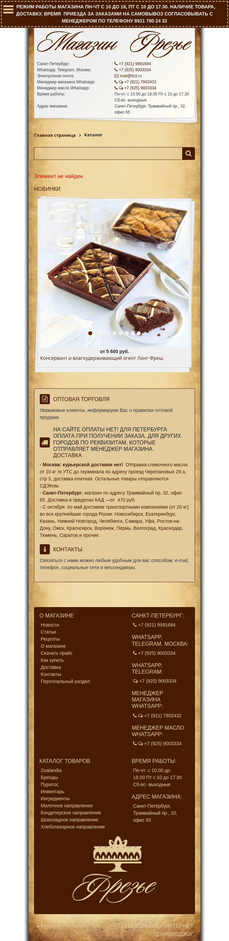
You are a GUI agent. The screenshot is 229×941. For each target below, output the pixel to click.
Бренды (49, 777)
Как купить (52, 660)
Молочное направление (67, 805)
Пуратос (50, 784)
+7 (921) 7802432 (135, 82)
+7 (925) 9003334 (133, 70)
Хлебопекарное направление (73, 826)
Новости (50, 625)
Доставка (67, 455)
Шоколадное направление (69, 819)
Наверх (48, 926)
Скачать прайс (56, 653)
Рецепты (50, 639)
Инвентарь (52, 791)
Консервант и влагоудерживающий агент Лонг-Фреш (101, 358)
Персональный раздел (65, 681)
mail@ (123, 76)
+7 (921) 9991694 (133, 63)
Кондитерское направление (71, 812)
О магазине (53, 646)
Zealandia (51, 770)
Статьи (48, 632)
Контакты (51, 674)
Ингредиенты (55, 798)
